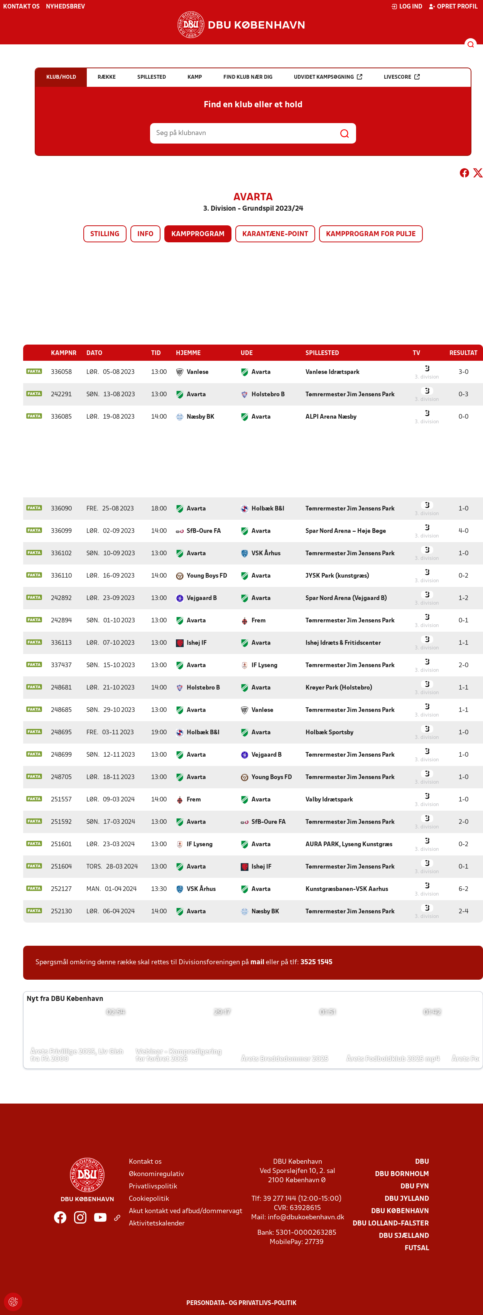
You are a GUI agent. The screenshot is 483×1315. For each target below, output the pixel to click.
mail (257, 962)
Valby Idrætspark (329, 799)
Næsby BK (200, 416)
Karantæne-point (275, 234)
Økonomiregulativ (156, 1174)
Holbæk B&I (268, 508)
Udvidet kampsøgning (328, 77)
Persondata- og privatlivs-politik (241, 1303)
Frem (259, 620)
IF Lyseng (264, 665)
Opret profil (453, 6)
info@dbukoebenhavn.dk (306, 1217)
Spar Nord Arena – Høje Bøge (346, 531)
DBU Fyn (414, 1186)
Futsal (417, 1248)
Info (145, 234)
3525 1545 (317, 962)
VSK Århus (266, 553)
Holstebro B (268, 394)
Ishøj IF (197, 643)
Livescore (402, 77)
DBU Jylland (407, 1198)
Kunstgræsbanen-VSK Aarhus (347, 889)
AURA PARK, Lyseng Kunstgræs (349, 844)
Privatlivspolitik (153, 1186)
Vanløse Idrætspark (333, 372)
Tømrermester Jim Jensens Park (350, 394)
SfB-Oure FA (204, 531)
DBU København (400, 1211)
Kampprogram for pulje (371, 234)
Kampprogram (198, 234)
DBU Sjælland (404, 1235)
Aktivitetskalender (157, 1223)
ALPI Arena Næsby (331, 416)
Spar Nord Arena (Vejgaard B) (346, 598)
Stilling (105, 234)
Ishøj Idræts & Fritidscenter (343, 643)
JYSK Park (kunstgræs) (337, 575)
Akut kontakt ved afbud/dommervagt (185, 1211)
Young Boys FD (207, 575)
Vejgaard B (202, 598)
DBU (422, 1161)
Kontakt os (21, 7)
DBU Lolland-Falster (391, 1223)
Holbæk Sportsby (329, 732)
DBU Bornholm (402, 1174)
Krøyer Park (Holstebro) (339, 687)
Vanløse (198, 372)
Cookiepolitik (149, 1198)
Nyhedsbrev (65, 7)
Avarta (261, 372)
